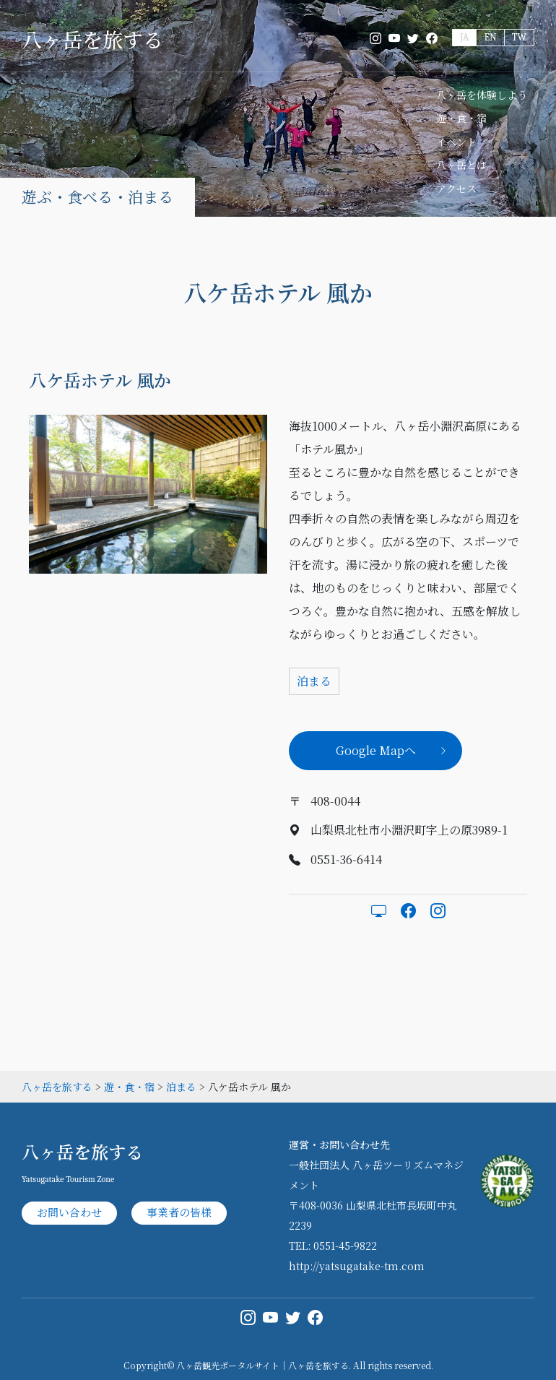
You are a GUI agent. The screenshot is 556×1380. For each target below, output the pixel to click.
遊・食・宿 (461, 118)
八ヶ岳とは (461, 165)
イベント (456, 141)
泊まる (314, 681)
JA (464, 37)
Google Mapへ (376, 750)
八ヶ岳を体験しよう (481, 94)
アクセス (456, 188)
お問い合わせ (69, 1212)
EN (490, 37)
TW (519, 37)
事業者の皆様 (179, 1212)
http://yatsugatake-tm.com (357, 1266)
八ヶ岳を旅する (92, 39)
